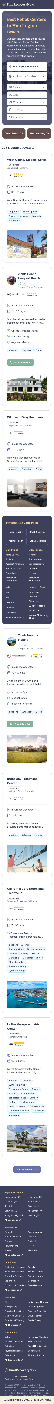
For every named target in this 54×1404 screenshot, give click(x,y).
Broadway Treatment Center (22, 781)
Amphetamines (36, 559)
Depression (33, 1281)
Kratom (8, 1250)
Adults (9, 592)
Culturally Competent (34, 596)
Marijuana (32, 1250)
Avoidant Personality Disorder (15, 564)
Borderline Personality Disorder (15, 573)
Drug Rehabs (16, 532)
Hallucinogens (11, 1246)
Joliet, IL (8, 1206)
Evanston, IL (33, 1206)
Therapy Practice (36, 1355)
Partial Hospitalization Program (38, 1346)
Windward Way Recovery (25, 417)
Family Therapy (35, 1320)
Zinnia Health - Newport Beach (29, 276)
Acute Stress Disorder (12, 554)
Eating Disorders (38, 541)
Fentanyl (32, 1241)
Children (10, 602)
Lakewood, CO (35, 1197)
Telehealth (10, 1355)
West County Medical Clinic (26, 159)
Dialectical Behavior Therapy (14, 1316)
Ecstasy (32, 573)
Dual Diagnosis (38, 532)
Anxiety (9, 559)
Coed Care (34, 592)
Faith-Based (34, 610)
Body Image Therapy (38, 1302)
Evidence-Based (37, 606)
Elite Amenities (35, 601)
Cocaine (33, 568)
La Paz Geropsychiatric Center (23, 1026)
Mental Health (16, 541)
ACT (7, 1302)
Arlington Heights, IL (14, 1215)
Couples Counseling (37, 1311)
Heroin (31, 1246)
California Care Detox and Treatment (25, 891)
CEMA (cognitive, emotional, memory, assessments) (37, 1306)
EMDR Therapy (35, 1316)
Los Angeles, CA (12, 1197)
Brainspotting (11, 1306)
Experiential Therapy (14, 1320)
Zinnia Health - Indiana (28, 637)
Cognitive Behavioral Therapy (14, 1311)
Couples (10, 607)
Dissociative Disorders (15, 1285)
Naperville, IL (34, 1201)
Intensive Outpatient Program (14, 1341)
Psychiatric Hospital (14, 1350)
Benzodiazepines (37, 564)
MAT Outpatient (35, 1341)
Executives (11, 612)
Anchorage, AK (35, 1211)
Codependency (35, 1276)
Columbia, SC (11, 1211)
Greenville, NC (11, 1201)
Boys (8, 597)
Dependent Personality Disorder (14, 1281)
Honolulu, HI (33, 1215)
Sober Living (34, 1350)
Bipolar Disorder (13, 568)
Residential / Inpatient (38, 1337)
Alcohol (32, 554)
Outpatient (9, 1346)
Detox (7, 1337)
